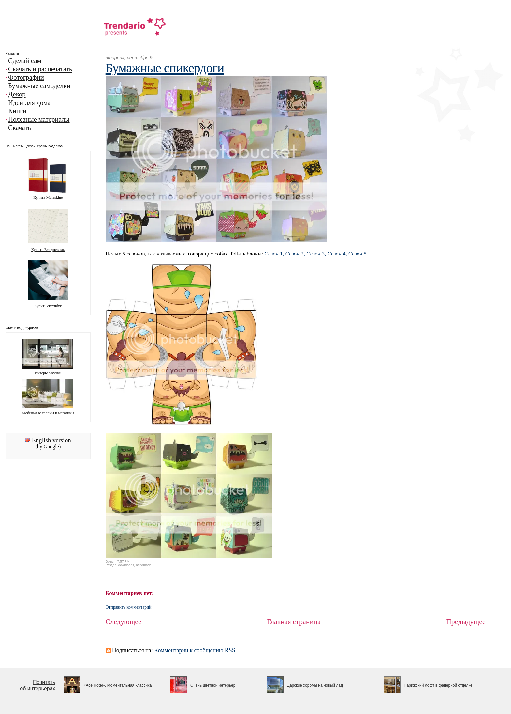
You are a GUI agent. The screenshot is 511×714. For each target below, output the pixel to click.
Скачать (19, 128)
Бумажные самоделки (39, 86)
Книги (17, 111)
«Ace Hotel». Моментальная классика (118, 685)
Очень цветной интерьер (212, 685)
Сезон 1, (274, 254)
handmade (144, 565)
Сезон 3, (316, 254)
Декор (17, 94)
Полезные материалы (39, 119)
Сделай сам (24, 61)
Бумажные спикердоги (165, 68)
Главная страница (294, 622)
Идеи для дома (29, 103)
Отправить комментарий (129, 607)
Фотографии (26, 77)
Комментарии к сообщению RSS (194, 650)
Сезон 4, (337, 254)
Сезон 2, (295, 254)
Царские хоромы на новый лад (315, 685)
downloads (126, 565)
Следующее (123, 622)
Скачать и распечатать (40, 69)
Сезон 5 (357, 254)
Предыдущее (466, 622)
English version (51, 440)
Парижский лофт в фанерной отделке (438, 685)
